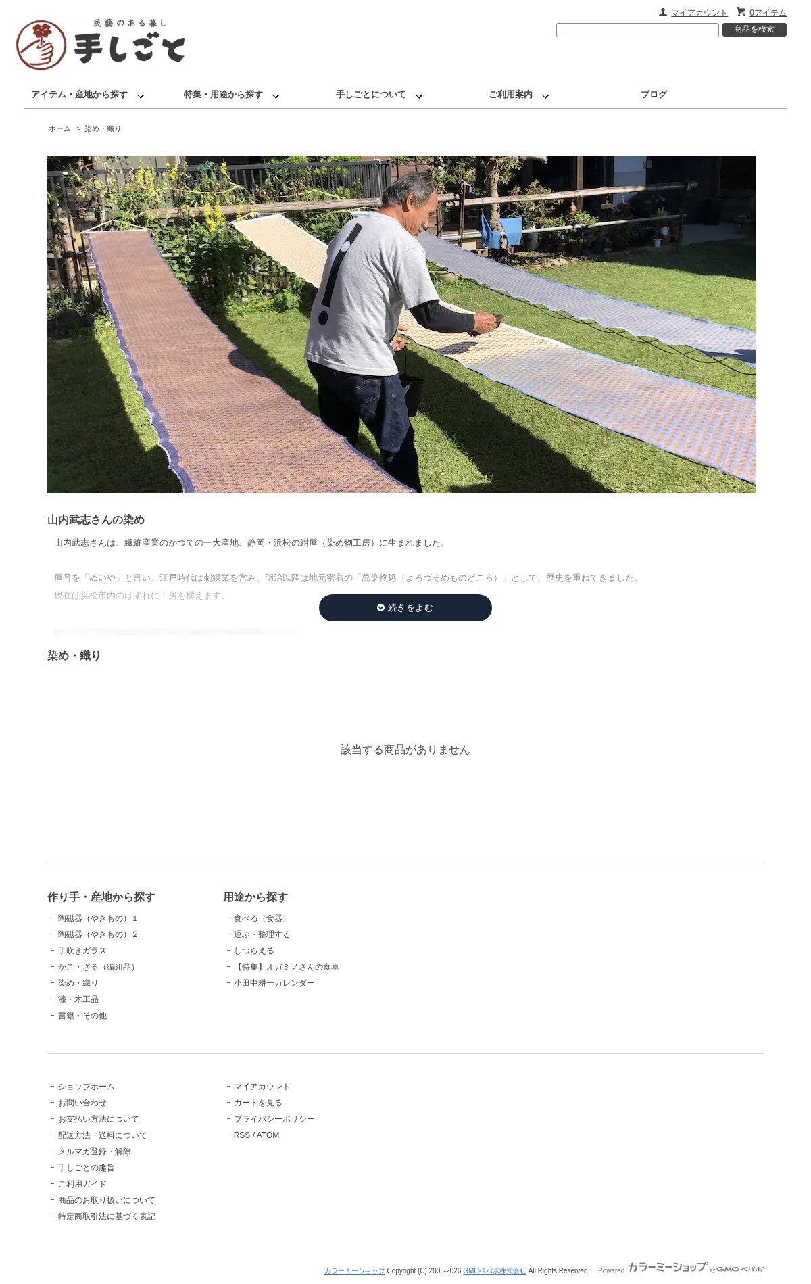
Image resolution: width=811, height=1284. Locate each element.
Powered (681, 1271)
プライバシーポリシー (274, 1119)
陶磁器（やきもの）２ (98, 934)
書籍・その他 (82, 1015)
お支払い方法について (98, 1119)
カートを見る (258, 1103)
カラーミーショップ (354, 1271)
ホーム (60, 128)
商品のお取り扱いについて (106, 1200)
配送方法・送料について (102, 1135)
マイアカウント (699, 13)
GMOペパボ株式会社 (494, 1271)
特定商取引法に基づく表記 (106, 1216)
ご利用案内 (511, 94)
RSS (242, 1135)
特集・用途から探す (223, 94)
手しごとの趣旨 (86, 1167)
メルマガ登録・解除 (94, 1151)
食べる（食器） (262, 918)
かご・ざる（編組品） (98, 967)
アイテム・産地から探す (79, 94)
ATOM (268, 1135)
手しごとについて (371, 94)
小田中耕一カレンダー (274, 983)
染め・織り (103, 128)
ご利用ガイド (82, 1184)
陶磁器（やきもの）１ (98, 918)
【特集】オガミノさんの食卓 (286, 967)
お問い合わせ (82, 1103)
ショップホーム (86, 1086)
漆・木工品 (78, 999)
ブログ (654, 94)
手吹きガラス (82, 950)
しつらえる (254, 950)
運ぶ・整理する (262, 934)
